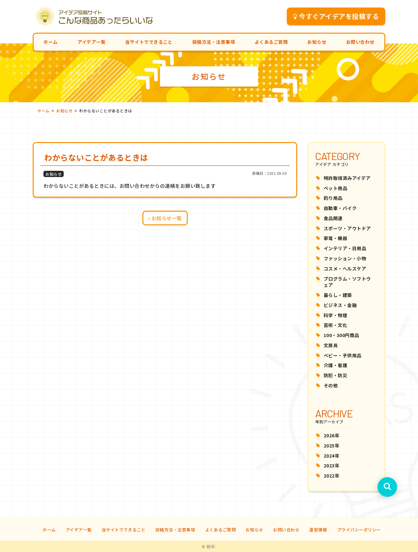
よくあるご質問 (271, 42)
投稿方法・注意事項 (213, 42)
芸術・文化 (335, 325)
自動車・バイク (340, 208)
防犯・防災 (335, 375)
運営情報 (318, 530)
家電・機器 (335, 238)
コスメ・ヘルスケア (345, 268)
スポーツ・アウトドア (347, 228)
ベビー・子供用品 (343, 355)
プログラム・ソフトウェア (347, 281)
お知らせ (316, 42)
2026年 (332, 435)
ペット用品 (335, 188)
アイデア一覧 (91, 42)
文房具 (331, 345)
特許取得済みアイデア (347, 178)
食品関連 (333, 218)
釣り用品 (333, 198)
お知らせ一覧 (165, 218)
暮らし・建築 (338, 295)
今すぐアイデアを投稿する (336, 16)
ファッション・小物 (345, 258)
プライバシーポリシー (359, 530)
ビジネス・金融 (340, 305)
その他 (331, 385)
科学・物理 (335, 315)
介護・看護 (335, 365)
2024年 (332, 455)
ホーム (50, 42)
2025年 (332, 445)
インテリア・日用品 (345, 248)
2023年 (332, 465)
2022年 (332, 475)
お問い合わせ (360, 42)
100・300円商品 (341, 335)
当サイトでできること (148, 42)
